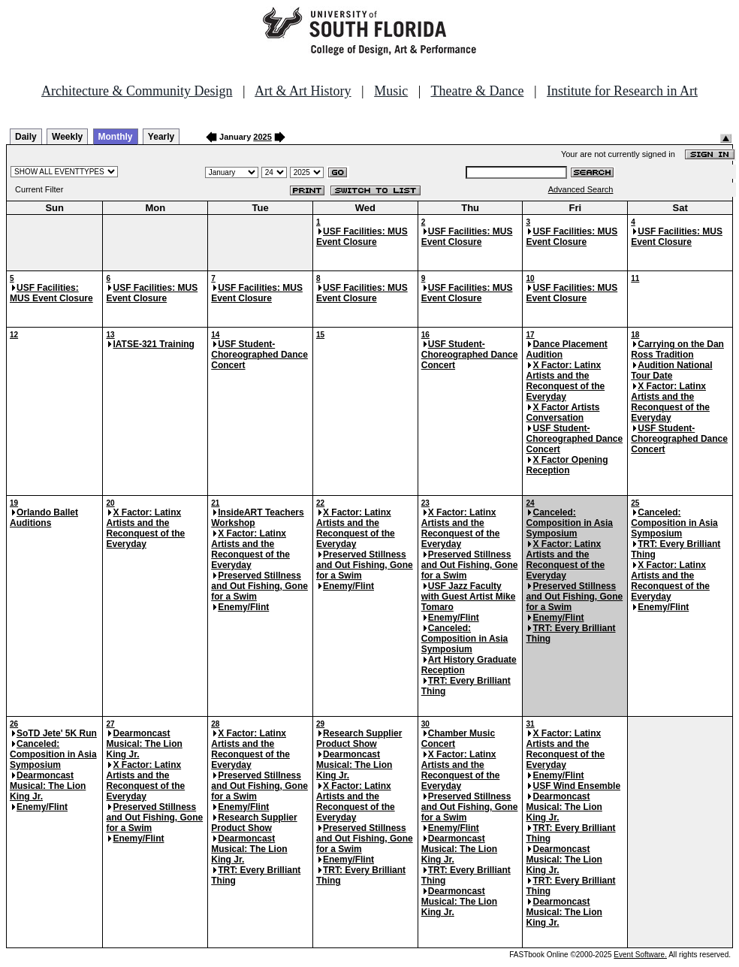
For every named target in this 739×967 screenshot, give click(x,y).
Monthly (115, 136)
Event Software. (640, 954)
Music (391, 90)
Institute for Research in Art (622, 90)
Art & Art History (303, 90)
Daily (26, 136)
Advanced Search (581, 189)
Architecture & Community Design (136, 90)
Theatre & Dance (476, 90)
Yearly (161, 136)
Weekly (67, 136)
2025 (262, 136)
